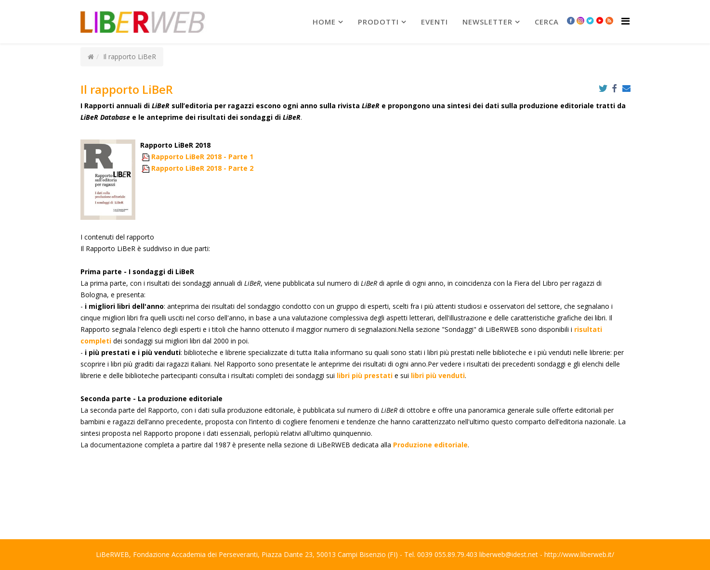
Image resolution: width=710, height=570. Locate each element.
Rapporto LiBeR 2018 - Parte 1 (202, 156)
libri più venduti (438, 375)
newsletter (487, 21)
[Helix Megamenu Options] (625, 21)
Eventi (434, 21)
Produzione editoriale (430, 444)
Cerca (547, 21)
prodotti (378, 21)
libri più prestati (365, 375)
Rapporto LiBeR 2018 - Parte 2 (202, 168)
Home (324, 21)
